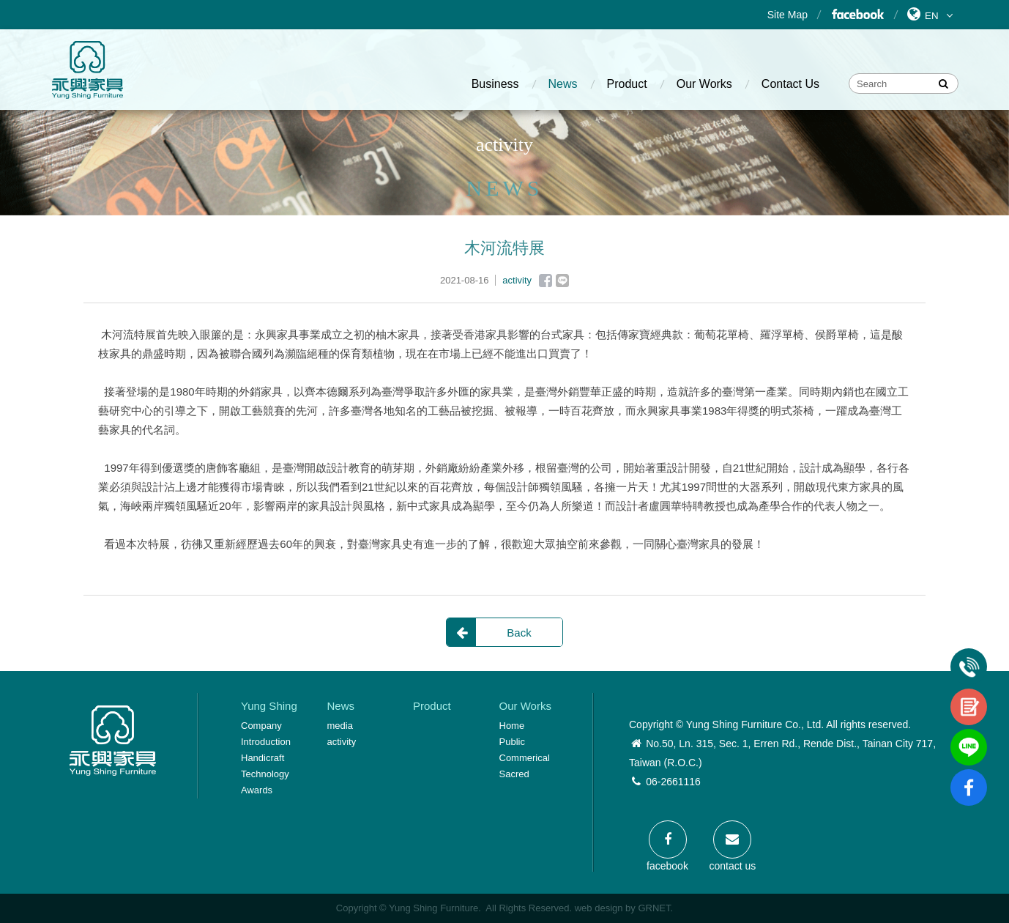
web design (599, 907)
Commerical (524, 757)
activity (342, 741)
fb (968, 775)
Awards (256, 790)
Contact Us (790, 84)
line (968, 735)
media (340, 725)
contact (968, 694)
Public (512, 741)
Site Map (787, 15)
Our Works (704, 84)
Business (495, 84)
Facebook (857, 14)
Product (627, 84)
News (563, 84)
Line (562, 280)
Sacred (514, 773)
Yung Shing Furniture (87, 69)
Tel (968, 654)
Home (512, 725)
